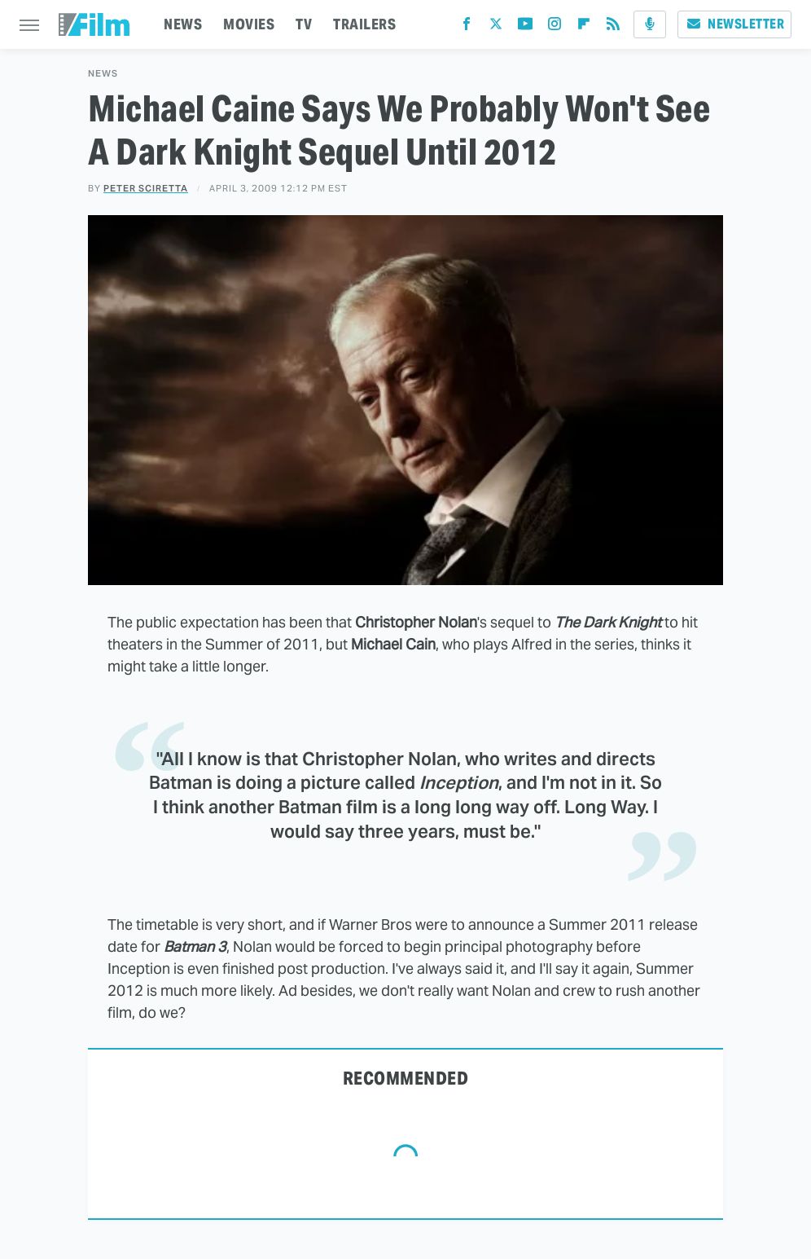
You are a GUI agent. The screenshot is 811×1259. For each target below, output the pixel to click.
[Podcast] (649, 24)
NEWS (183, 24)
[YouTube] (525, 27)
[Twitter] (496, 27)
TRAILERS (364, 24)
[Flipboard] (584, 27)
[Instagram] (554, 27)
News (103, 73)
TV (304, 24)
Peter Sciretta (145, 188)
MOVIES (248, 24)
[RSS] (613, 27)
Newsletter (734, 24)
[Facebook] (467, 27)
